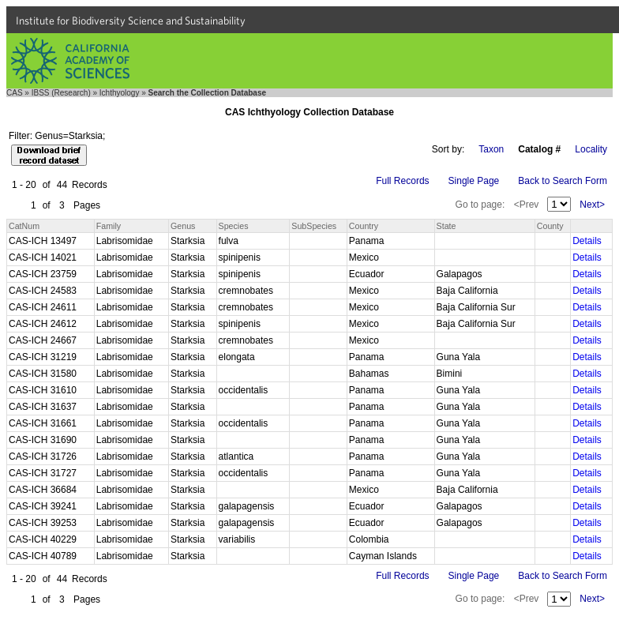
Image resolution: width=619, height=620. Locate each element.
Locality (591, 149)
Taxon (491, 149)
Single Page (474, 180)
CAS (14, 92)
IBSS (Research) (61, 92)
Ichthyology (119, 92)
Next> (592, 204)
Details (587, 240)
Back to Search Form (562, 180)
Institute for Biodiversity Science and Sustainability (131, 20)
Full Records (402, 180)
